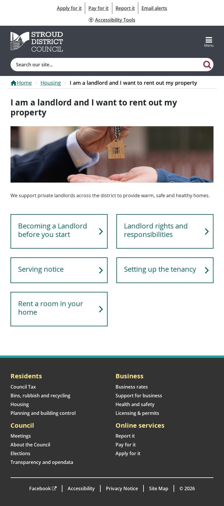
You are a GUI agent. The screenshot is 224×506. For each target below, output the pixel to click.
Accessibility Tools (115, 20)
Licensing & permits (137, 413)
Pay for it (98, 8)
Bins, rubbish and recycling (40, 395)
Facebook (40, 488)
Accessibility (81, 488)
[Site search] (106, 64)
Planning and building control (43, 413)
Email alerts (154, 8)
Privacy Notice (122, 488)
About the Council (30, 444)
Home (24, 82)
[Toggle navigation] (209, 41)
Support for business (139, 395)
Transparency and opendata (41, 462)
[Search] (207, 64)
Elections (20, 453)
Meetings (20, 436)
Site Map (158, 488)
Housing (51, 82)
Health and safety (135, 404)
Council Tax (23, 387)
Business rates (132, 387)
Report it (125, 8)
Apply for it (69, 8)
